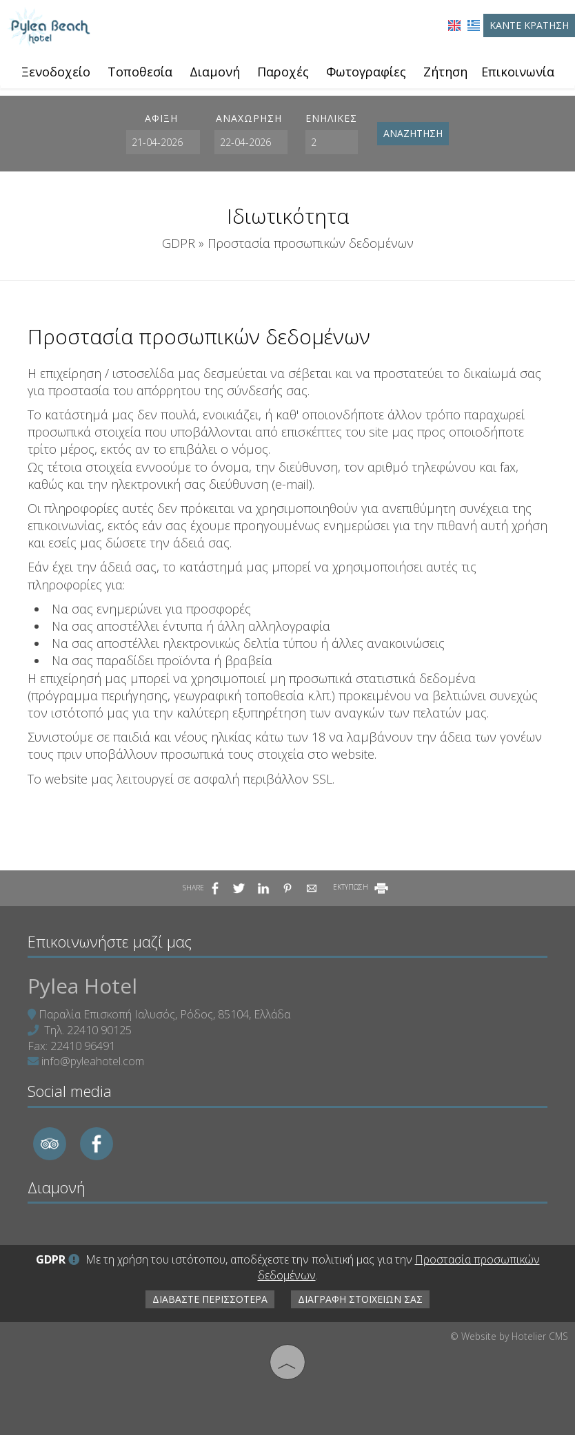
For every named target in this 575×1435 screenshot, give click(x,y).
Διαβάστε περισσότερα (210, 1299)
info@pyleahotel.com (92, 1061)
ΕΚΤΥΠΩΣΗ (361, 887)
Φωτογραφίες (366, 71)
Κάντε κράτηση (529, 25)
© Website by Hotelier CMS (509, 1336)
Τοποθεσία (140, 71)
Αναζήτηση (413, 133)
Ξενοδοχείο (55, 71)
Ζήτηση (445, 71)
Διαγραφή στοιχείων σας (360, 1299)
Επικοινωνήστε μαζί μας (110, 941)
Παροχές (283, 71)
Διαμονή (215, 71)
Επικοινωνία (517, 71)
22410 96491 (82, 1046)
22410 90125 (99, 1030)
